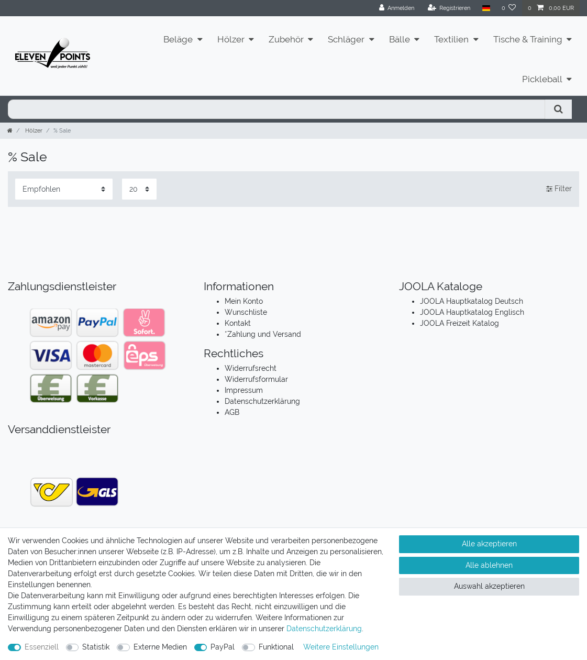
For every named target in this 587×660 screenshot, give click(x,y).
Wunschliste (246, 312)
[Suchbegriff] (276, 109)
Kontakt (238, 323)
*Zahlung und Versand (263, 334)
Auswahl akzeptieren (489, 586)
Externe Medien (160, 647)
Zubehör (286, 39)
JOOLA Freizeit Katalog (459, 323)
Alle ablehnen (489, 565)
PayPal (223, 647)
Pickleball (542, 79)
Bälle (399, 39)
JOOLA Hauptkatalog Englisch (472, 312)
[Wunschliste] (509, 8)
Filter (559, 188)
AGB (232, 412)
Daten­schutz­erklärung (324, 628)
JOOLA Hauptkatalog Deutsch (471, 301)
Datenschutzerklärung (262, 401)
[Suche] (558, 109)
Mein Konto (244, 301)
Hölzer (231, 39)
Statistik (95, 647)
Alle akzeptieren (489, 544)
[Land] (485, 8)
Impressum (244, 390)
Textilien (451, 39)
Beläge (178, 39)
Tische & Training (527, 39)
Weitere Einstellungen (341, 647)
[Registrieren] (449, 8)
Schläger (346, 39)
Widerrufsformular (256, 379)
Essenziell (42, 647)
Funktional (276, 647)
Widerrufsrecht (250, 368)
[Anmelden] (396, 8)
